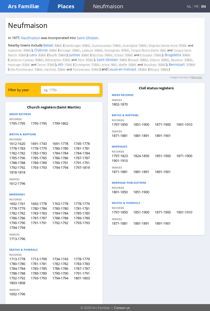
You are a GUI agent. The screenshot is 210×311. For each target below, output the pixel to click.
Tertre (41, 64)
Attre (81, 60)
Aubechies (15, 50)
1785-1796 (17, 158)
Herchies (97, 55)
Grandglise (130, 45)
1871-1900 (163, 124)
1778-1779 (39, 148)
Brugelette (173, 54)
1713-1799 (39, 259)
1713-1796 (17, 238)
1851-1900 (141, 124)
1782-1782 (17, 153)
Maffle (123, 64)
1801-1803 (82, 278)
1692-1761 (17, 203)
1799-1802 (60, 123)
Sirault (134, 60)
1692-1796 (17, 294)
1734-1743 (60, 259)
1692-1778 (39, 203)
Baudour (177, 60)
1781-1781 (82, 148)
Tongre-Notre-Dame (145, 50)
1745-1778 (82, 143)
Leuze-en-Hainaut (122, 69)
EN (203, 6)
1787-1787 (82, 158)
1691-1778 (60, 143)
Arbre (105, 64)
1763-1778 (60, 203)
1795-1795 (17, 123)
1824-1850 (141, 155)
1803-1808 (17, 282)
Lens (33, 54)
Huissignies (112, 50)
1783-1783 (39, 153)
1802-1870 (120, 104)
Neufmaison (30, 37)
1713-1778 (17, 259)
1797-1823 (120, 155)
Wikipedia (196, 77)
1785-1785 (39, 158)
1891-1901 (163, 135)
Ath (60, 64)
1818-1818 (17, 172)
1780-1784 (39, 208)
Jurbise (74, 54)
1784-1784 (60, 153)
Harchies (50, 69)
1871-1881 (120, 135)
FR (196, 6)
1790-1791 (60, 162)
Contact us (122, 307)
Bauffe (52, 55)
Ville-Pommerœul (21, 69)
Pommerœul (81, 69)
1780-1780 (60, 148)
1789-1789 (39, 162)
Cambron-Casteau (21, 60)
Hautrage (14, 64)
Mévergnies (53, 60)
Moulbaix (150, 64)
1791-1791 (82, 162)
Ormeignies (82, 64)
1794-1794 (60, 167)
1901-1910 (184, 124)
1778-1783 (17, 148)
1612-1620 (17, 143)
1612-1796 (17, 183)
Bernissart (177, 64)
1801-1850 (120, 192)
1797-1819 (82, 167)
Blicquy (154, 69)
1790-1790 (17, 222)
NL (189, 6)
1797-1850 (120, 124)
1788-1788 (17, 162)
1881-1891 (141, 135)
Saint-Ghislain (87, 37)
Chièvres (41, 50)
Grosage (65, 50)
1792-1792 (17, 167)
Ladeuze (87, 50)
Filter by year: (18, 89)
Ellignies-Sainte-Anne (163, 45)
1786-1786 (60, 158)
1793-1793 (39, 167)
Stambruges (72, 45)
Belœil (48, 45)
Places (66, 6)
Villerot (155, 60)
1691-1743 (39, 143)
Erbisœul (146, 55)
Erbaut (119, 55)
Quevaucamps (102, 45)
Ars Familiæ (23, 6)
